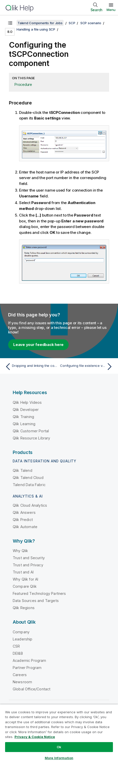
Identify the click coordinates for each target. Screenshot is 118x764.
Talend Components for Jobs (40, 23)
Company (21, 632)
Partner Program (27, 667)
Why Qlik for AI (25, 579)
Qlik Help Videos (27, 402)
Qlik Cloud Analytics (30, 505)
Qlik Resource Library (31, 438)
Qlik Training (23, 416)
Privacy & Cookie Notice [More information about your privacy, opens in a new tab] (34, 737)
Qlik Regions (24, 608)
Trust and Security (29, 558)
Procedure (23, 84)
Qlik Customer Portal (31, 431)
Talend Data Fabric (29, 484)
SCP (72, 23)
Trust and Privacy (28, 565)
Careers (20, 675)
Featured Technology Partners (39, 593)
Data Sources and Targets (36, 600)
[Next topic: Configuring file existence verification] (87, 366)
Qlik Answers (24, 512)
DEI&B (18, 653)
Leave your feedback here (38, 344)
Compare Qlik (25, 586)
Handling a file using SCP (36, 29)
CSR (16, 646)
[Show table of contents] (10, 23)
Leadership (23, 639)
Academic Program (29, 660)
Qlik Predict (23, 519)
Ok (59, 747)
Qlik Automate (25, 527)
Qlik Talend (22, 470)
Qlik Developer (26, 409)
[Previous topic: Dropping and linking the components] (31, 366)
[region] (59, 734)
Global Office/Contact (31, 689)
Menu (111, 10)
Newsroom (22, 682)
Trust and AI (23, 572)
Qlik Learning (24, 424)
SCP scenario (90, 23)
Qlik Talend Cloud (28, 477)
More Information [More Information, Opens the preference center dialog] (59, 758)
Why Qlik (20, 550)
